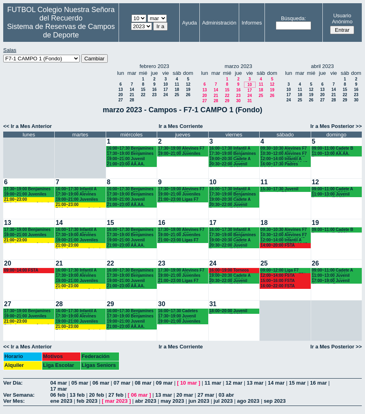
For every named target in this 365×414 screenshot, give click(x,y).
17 (165, 89)
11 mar (213, 383)
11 (176, 84)
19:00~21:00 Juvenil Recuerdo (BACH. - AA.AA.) (126, 159)
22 (143, 95)
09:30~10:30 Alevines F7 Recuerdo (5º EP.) (283, 148)
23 (154, 95)
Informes (252, 23)
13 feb (77, 395)
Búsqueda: (293, 18)
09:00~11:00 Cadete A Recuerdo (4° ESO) (332, 189)
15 (143, 89)
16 (154, 89)
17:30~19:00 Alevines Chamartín (75, 194)
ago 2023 (248, 401)
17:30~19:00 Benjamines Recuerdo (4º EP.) (232, 154)
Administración (219, 23)
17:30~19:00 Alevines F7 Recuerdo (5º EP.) (181, 148)
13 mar (255, 383)
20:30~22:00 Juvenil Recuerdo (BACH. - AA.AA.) (228, 164)
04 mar (58, 383)
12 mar (234, 383)
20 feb (96, 395)
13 (120, 89)
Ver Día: (13, 383)
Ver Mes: (14, 401)
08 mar (143, 383)
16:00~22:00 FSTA (277, 286)
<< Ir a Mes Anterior (27, 126)
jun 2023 (199, 401)
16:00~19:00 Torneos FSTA (229, 270)
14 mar (276, 383)
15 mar (297, 383)
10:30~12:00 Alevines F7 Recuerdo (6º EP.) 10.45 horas (283, 154)
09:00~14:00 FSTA (21, 270)
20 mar (184, 395)
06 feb (58, 395)
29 (227, 101)
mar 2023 (116, 401)
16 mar (318, 383)
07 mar (122, 383)
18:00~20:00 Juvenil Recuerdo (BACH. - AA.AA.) (228, 311)
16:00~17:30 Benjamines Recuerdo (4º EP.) (130, 148)
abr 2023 (145, 401)
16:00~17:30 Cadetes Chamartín (178, 311)
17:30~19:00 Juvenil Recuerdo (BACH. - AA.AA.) (177, 316)
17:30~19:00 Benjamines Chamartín (130, 154)
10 (165, 84)
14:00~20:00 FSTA (277, 245)
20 (120, 95)
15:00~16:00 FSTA (277, 280)
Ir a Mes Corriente (181, 126)
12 (188, 84)
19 (188, 89)
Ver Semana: (19, 395)
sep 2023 (275, 401)
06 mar (100, 383)
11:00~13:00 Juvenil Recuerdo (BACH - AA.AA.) (331, 194)
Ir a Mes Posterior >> (336, 126)
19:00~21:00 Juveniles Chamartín (179, 154)
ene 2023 (61, 401)
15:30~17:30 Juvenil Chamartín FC (279, 189)
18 (176, 89)
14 (131, 89)
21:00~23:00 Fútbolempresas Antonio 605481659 (27, 199)
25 (176, 95)
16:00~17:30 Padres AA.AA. (279, 164)
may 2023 (172, 401)
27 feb (116, 395)
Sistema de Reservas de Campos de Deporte (61, 31)
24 (165, 95)
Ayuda (189, 23)
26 (188, 95)
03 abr (226, 395)
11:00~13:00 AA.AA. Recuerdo (331, 154)
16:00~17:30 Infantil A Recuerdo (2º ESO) (229, 148)
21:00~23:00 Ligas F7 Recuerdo (178, 199)
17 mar (58, 389)
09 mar (164, 383)
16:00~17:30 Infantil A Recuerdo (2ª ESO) (75, 189)
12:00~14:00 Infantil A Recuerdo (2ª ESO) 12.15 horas (284, 159)
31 (249, 101)
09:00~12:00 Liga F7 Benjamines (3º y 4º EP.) (283, 270)
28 (131, 100)
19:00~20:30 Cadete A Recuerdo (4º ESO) (229, 159)
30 (238, 101)
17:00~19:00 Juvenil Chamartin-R (331, 281)
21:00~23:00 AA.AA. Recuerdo (126, 164)
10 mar (188, 383)
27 (120, 100)
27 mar (205, 395)
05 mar (80, 383)
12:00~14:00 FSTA (277, 275)
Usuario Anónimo (342, 18)
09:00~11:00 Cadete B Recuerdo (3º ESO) (332, 148)
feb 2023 (87, 401)
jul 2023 (223, 401)
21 (131, 95)
